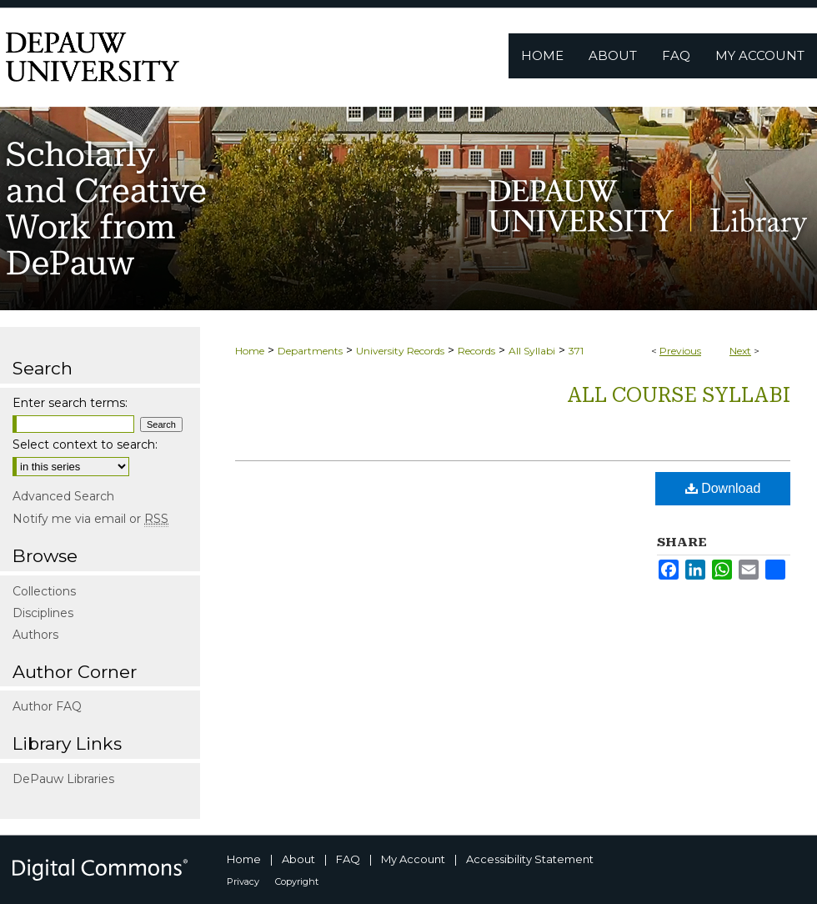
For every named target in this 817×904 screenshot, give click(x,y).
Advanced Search (63, 496)
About (298, 859)
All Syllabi (532, 350)
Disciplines (43, 612)
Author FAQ (47, 706)
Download (723, 488)
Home (249, 350)
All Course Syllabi (678, 395)
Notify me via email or (90, 518)
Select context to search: (85, 444)
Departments (310, 350)
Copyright (296, 881)
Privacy (243, 881)
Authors (35, 634)
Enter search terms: (70, 402)
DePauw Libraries (63, 778)
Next (740, 350)
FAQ (348, 859)
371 (576, 350)
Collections (44, 591)
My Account (413, 859)
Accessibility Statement (530, 859)
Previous (680, 350)
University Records (400, 350)
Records (476, 350)
